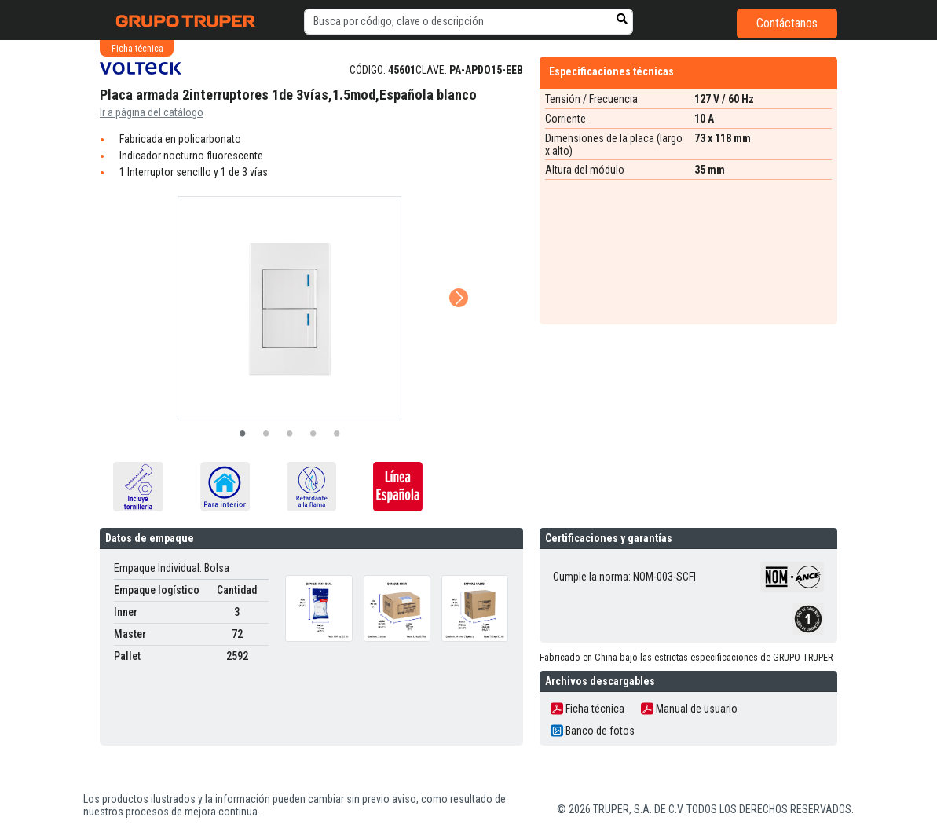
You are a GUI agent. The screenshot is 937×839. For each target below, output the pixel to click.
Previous (118, 276)
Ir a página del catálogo (151, 112)
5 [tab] (337, 434)
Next (457, 276)
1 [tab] (243, 434)
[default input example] (468, 22)
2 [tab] (266, 434)
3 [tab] (290, 434)
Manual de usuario (689, 708)
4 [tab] (313, 434)
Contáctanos (787, 23)
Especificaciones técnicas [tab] (611, 71)
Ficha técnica (587, 708)
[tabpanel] (290, 308)
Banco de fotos (593, 730)
